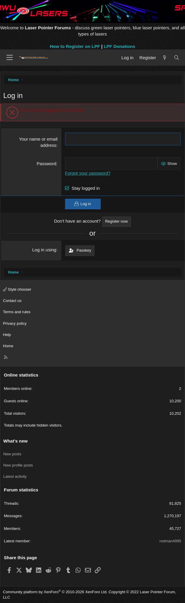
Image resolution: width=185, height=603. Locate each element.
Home (8, 346)
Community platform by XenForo (55, 592)
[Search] (176, 58)
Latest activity (15, 476)
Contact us (12, 300)
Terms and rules (16, 312)
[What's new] (164, 58)
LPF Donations (119, 46)
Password (46, 163)
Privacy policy (14, 323)
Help (7, 334)
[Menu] (10, 57)
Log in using (44, 249)
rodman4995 (170, 541)
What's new (15, 440)
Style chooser (17, 289)
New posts (12, 454)
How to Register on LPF (75, 46)
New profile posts (18, 465)
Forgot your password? (87, 173)
